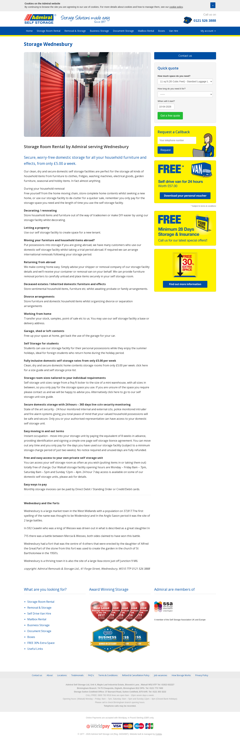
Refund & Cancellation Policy (135, 675)
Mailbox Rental (146, 30)
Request (165, 150)
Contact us (185, 56)
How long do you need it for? (172, 88)
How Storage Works (181, 675)
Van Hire (173, 30)
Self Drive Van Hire (39, 613)
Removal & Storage (75, 30)
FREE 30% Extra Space (41, 643)
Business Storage (99, 30)
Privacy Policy (201, 675)
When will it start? (166, 101)
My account (208, 30)
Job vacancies (160, 675)
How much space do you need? (174, 76)
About (50, 675)
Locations (62, 675)
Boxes (161, 30)
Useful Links (35, 649)
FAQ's (91, 675)
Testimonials (77, 675)
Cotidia (158, 734)
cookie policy (176, 7)
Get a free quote (170, 115)
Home (29, 30)
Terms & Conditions (107, 675)
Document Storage (123, 30)
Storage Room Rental (48, 30)
